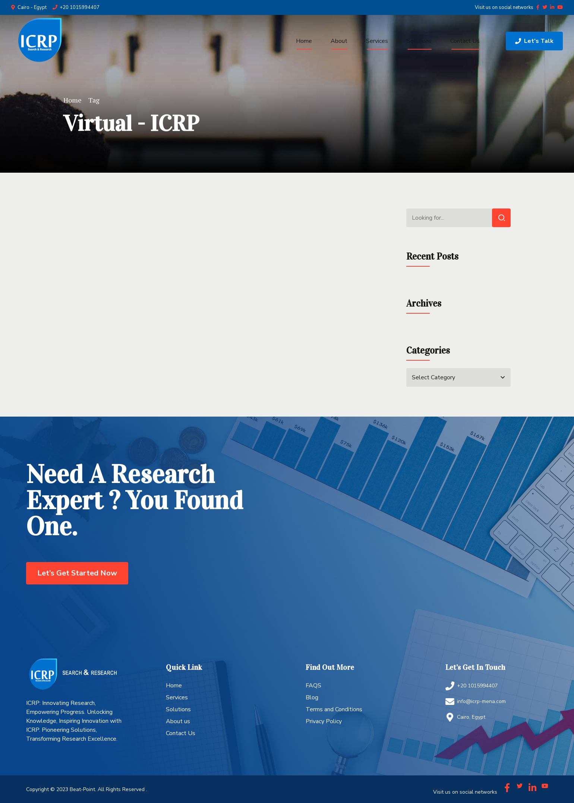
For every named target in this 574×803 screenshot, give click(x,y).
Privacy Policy (324, 721)
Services (377, 41)
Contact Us (465, 41)
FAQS (313, 685)
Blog (312, 697)
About (339, 41)
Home (304, 41)
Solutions (419, 41)
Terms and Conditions (334, 709)
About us (178, 721)
